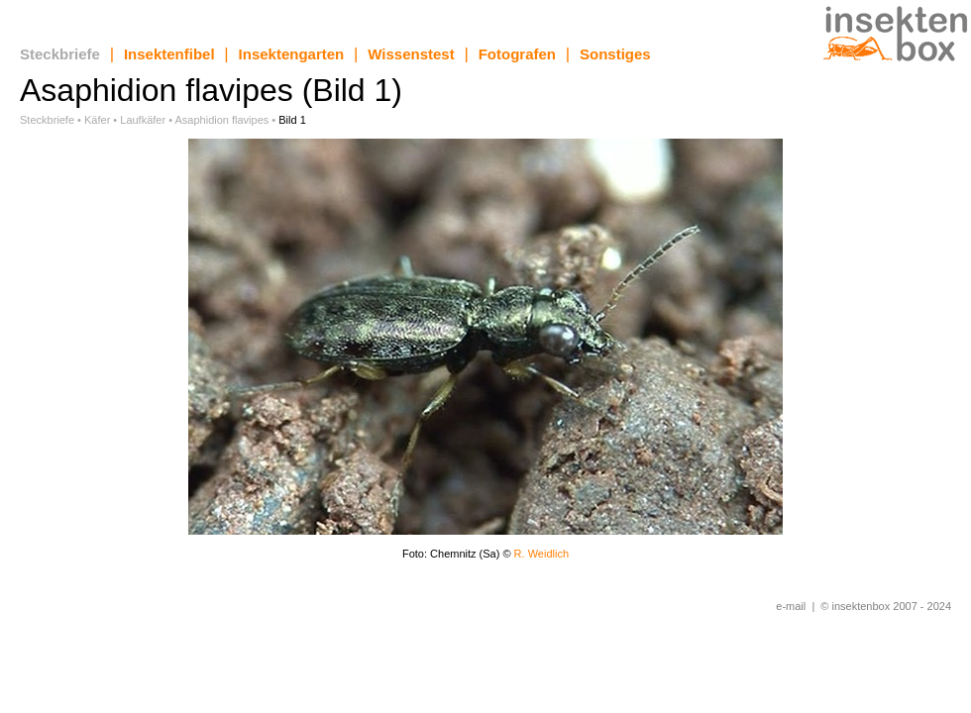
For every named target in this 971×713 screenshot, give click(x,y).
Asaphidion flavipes (222, 120)
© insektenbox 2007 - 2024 (885, 606)
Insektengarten (292, 54)
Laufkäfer (142, 120)
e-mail (791, 606)
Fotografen (517, 54)
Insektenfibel (169, 54)
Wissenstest (411, 54)
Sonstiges (615, 54)
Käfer (97, 120)
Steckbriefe (60, 54)
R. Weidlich (541, 554)
